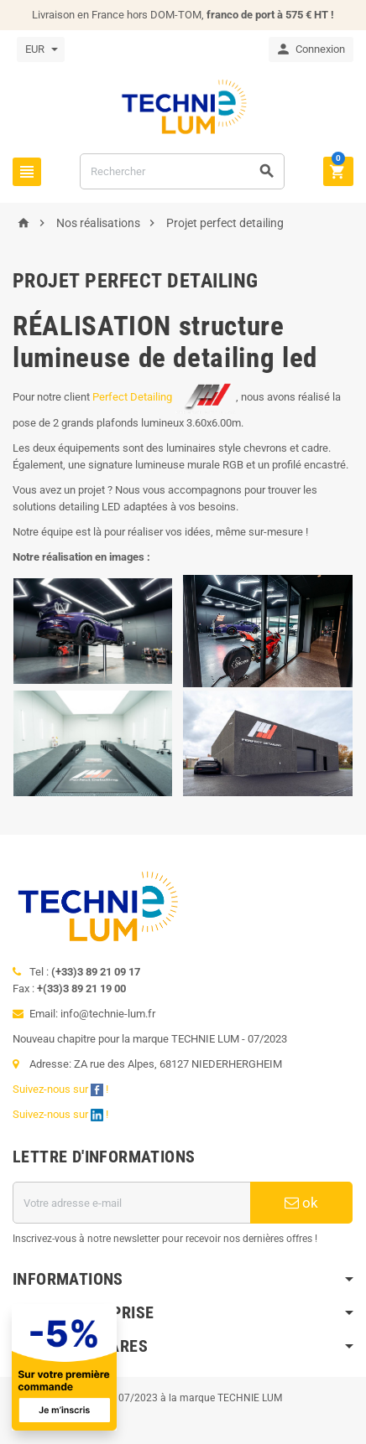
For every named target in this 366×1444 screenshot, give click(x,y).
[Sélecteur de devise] (41, 49)
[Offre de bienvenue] (169, 1367)
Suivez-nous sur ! (62, 1089)
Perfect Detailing (164, 397)
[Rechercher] (182, 171)
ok (301, 1202)
